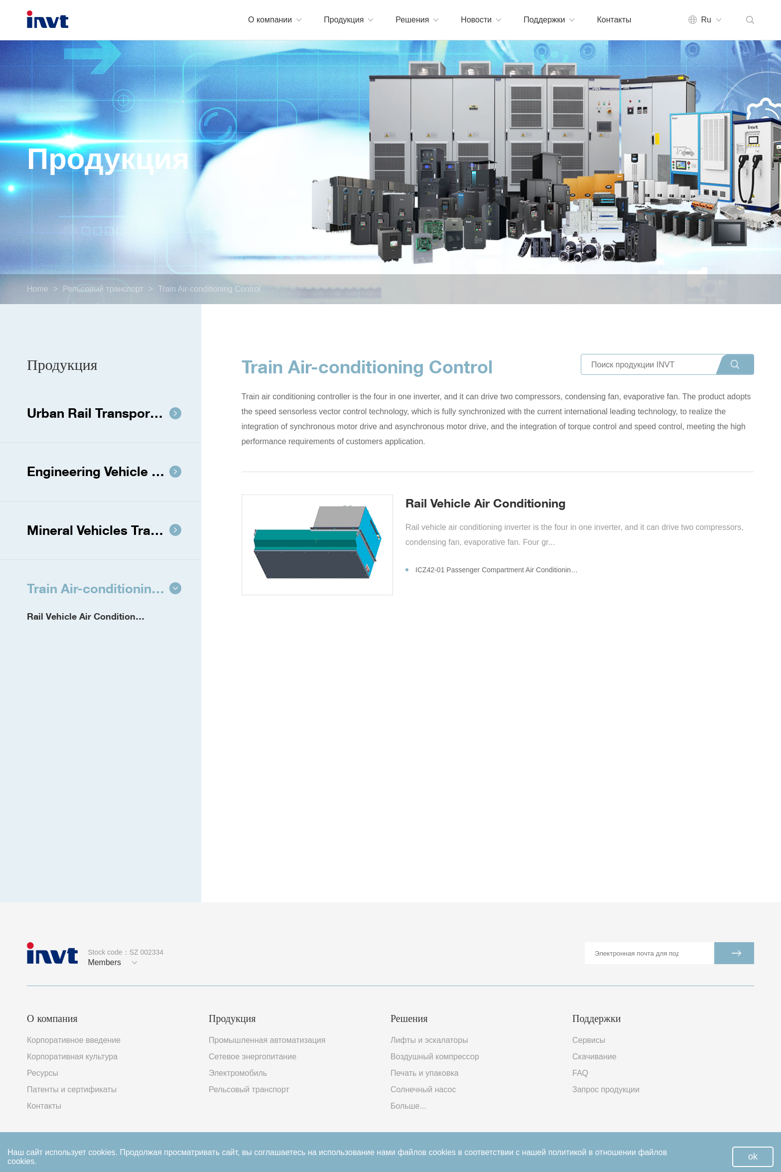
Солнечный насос (423, 1089)
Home (37, 289)
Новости (481, 19)
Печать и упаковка (424, 1073)
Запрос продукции (606, 1089)
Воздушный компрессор (434, 1056)
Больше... (408, 1106)
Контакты (614, 19)
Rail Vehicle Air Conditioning (88, 616)
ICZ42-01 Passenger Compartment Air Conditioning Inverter (492, 570)
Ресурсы (42, 1073)
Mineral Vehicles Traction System (114, 530)
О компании (274, 19)
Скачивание (594, 1056)
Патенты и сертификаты (72, 1089)
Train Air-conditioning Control (209, 289)
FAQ (580, 1073)
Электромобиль (238, 1073)
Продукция (348, 19)
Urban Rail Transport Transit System (114, 413)
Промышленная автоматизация (267, 1040)
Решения (416, 19)
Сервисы (588, 1040)
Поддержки (548, 19)
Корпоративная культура (72, 1056)
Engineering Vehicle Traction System (114, 471)
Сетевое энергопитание (252, 1056)
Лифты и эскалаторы (429, 1040)
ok (753, 1157)
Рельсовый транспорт (103, 289)
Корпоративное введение (74, 1040)
